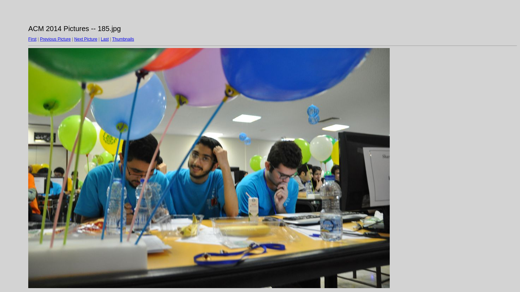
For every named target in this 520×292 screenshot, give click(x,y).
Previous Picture (55, 39)
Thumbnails (123, 39)
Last (105, 39)
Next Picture (85, 39)
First (32, 39)
